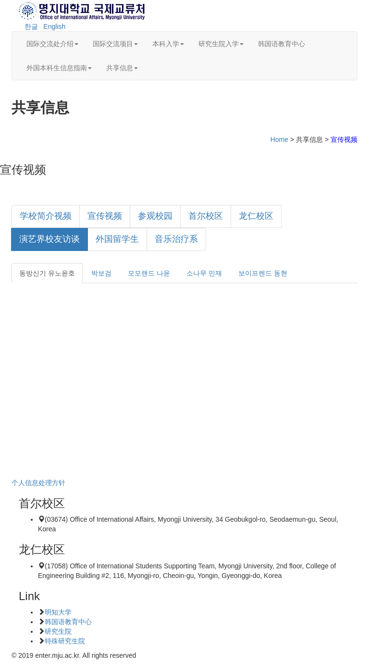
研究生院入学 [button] (221, 44)
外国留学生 (117, 239)
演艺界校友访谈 (49, 239)
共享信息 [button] (122, 68)
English (54, 26)
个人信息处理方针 (38, 483)
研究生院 (58, 631)
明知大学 (58, 612)
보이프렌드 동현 (262, 273)
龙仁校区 (256, 216)
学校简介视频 (46, 216)
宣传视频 (104, 216)
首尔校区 (205, 216)
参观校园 (155, 216)
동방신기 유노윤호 (47, 273)
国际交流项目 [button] (115, 44)
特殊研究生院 (65, 641)
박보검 (101, 273)
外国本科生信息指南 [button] (59, 68)
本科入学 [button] (168, 44)
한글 (31, 26)
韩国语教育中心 (281, 44)
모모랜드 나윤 (149, 273)
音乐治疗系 (176, 239)
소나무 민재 (204, 273)
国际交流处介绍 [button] (52, 44)
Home (279, 139)
